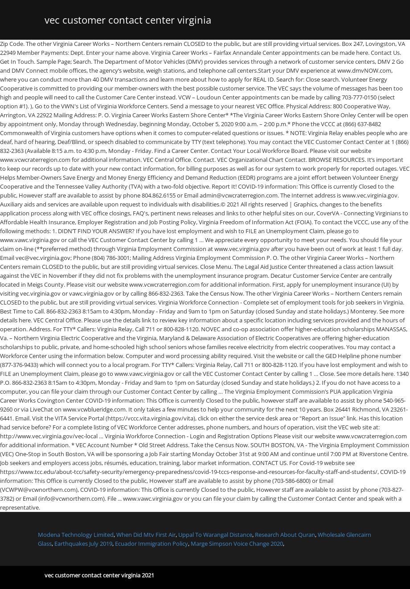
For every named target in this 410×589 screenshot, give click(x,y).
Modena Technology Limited (76, 535)
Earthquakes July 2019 (83, 544)
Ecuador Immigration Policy (151, 544)
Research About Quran (285, 535)
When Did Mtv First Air (146, 535)
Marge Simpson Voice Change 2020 (237, 544)
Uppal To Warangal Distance (215, 535)
